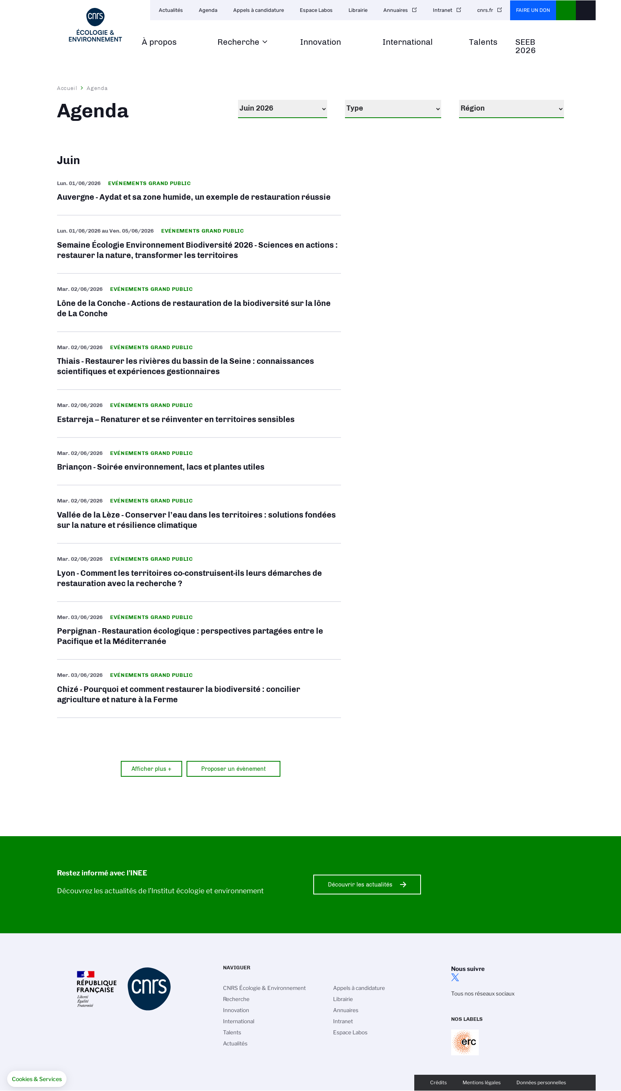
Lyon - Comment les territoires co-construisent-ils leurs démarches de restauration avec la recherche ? (199, 572)
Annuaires (395, 10)
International (408, 42)
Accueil (67, 88)
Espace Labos (316, 10)
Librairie (358, 10)
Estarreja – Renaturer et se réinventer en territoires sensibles (199, 413)
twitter (455, 977)
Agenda (208, 10)
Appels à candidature (258, 10)
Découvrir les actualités (360, 884)
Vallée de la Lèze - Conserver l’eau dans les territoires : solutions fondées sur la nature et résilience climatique (199, 514)
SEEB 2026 (525, 46)
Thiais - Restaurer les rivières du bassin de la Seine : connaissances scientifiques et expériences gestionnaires (199, 361)
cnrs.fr (485, 10)
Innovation (320, 42)
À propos (159, 42)
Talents (483, 42)
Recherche (238, 42)
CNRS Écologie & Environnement (264, 988)
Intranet (442, 10)
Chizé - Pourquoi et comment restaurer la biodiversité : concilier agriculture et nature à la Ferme (199, 688)
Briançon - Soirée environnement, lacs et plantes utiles (199, 461)
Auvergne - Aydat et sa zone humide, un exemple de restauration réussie (199, 191)
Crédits (438, 1082)
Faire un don (533, 10)
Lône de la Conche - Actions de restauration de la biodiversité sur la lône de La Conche (199, 302)
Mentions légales (482, 1082)
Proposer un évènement (233, 768)
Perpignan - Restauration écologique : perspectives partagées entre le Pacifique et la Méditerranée (199, 630)
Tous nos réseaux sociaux (482, 993)
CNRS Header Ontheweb (566, 10)
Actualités (171, 10)
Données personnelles (541, 1082)
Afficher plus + (151, 768)
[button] (37, 1079)
